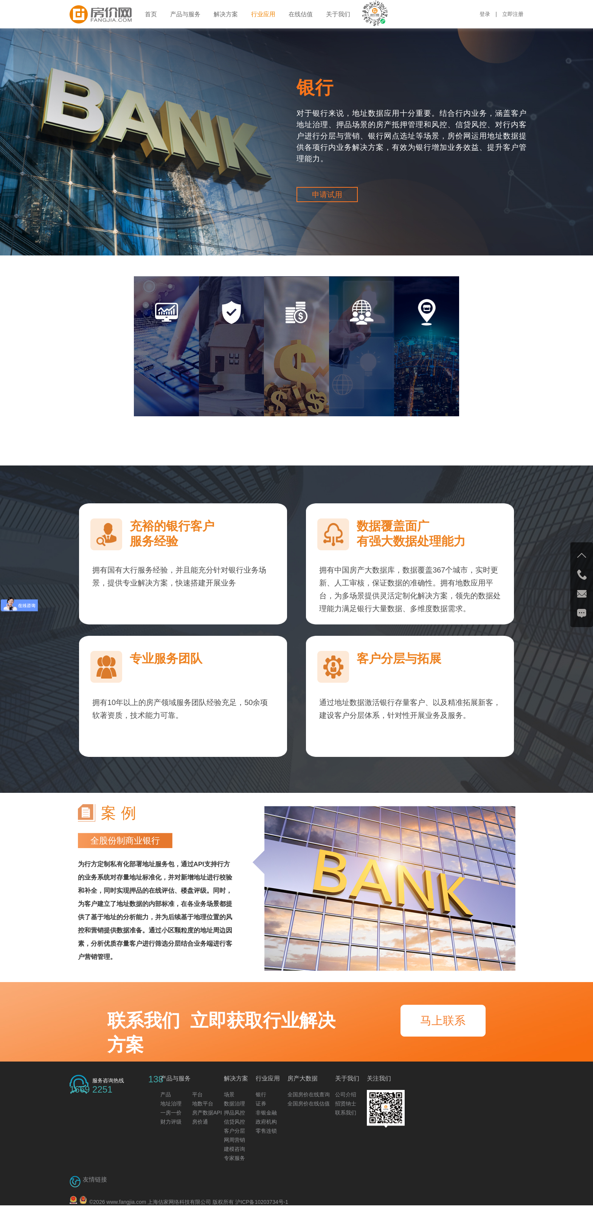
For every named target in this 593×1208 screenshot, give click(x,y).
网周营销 (234, 1140)
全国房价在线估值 (308, 1104)
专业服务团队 (166, 658)
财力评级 (171, 1122)
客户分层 (234, 1131)
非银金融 (266, 1113)
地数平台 (202, 1104)
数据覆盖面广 (393, 526)
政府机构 (266, 1122)
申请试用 (327, 194)
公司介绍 (345, 1094)
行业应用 (263, 14)
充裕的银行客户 (172, 526)
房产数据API (207, 1113)
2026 (99, 1202)
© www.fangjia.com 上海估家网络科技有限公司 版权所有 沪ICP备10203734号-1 (188, 1202)
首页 (151, 14)
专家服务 (234, 1158)
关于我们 (338, 14)
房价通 (200, 1122)
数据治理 (234, 1104)
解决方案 (226, 14)
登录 (485, 14)
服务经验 (154, 541)
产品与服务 (185, 14)
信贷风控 (234, 1122)
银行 (315, 88)
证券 (261, 1104)
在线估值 (301, 14)
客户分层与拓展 (399, 658)
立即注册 (512, 14)
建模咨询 (234, 1149)
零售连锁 (266, 1131)
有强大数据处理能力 (411, 541)
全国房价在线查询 (308, 1094)
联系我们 (345, 1113)
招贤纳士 (345, 1104)
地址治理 (171, 1104)
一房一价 (171, 1113)
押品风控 (234, 1113)
